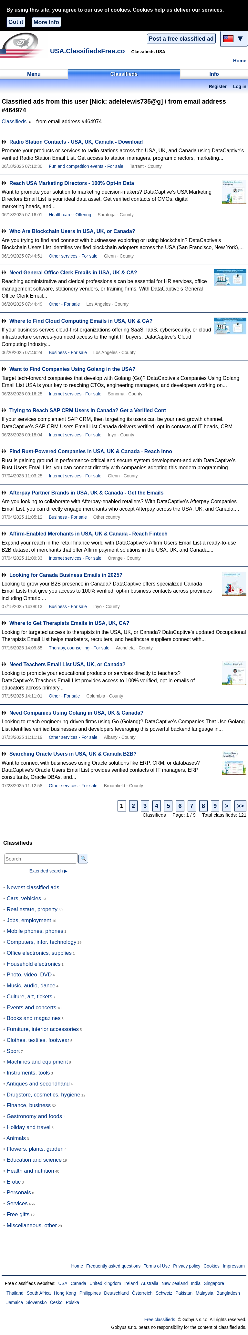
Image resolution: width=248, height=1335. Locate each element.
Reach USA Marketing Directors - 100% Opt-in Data (71, 183)
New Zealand (174, 1283)
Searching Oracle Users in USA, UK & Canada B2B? (73, 754)
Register (218, 86)
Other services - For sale (73, 256)
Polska (72, 1302)
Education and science (34, 1160)
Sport (13, 1051)
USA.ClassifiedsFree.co (87, 51)
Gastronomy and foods (34, 1116)
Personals (19, 1192)
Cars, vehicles (24, 898)
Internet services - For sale (75, 394)
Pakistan (183, 1293)
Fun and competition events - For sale (86, 166)
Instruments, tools (28, 1073)
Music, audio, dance (31, 986)
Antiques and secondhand (38, 1084)
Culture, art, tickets (29, 997)
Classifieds (14, 121)
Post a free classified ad (181, 39)
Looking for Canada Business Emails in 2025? (65, 575)
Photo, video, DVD (29, 975)
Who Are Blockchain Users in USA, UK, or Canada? (72, 231)
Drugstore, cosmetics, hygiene (43, 1095)
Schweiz (164, 1293)
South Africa (39, 1293)
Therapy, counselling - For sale (79, 648)
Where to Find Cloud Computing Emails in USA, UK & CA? (81, 321)
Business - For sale (68, 352)
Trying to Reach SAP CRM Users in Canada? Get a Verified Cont (87, 410)
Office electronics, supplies (39, 953)
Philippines (90, 1293)
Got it (15, 22)
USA (62, 1283)
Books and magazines (34, 1018)
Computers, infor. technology (42, 942)
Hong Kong (65, 1293)
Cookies (211, 1266)
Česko (56, 1302)
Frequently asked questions (113, 1266)
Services (17, 1203)
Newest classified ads (33, 887)
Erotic (14, 1182)
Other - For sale (64, 304)
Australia (150, 1283)
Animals (16, 1138)
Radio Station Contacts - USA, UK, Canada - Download (76, 142)
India (196, 1283)
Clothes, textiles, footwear (38, 1040)
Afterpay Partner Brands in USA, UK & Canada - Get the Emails (86, 492)
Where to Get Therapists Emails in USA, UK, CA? (69, 623)
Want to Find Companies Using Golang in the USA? (72, 369)
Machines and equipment (37, 1062)
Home (239, 60)
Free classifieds (159, 1319)
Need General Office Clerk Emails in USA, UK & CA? (73, 272)
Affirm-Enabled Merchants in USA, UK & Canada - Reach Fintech (88, 533)
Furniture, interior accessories (43, 1029)
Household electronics (34, 964)
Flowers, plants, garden (35, 1149)
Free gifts (18, 1214)
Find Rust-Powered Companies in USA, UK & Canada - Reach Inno (90, 451)
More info (46, 22)
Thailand (15, 1293)
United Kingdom (105, 1283)
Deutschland (116, 1293)
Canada (78, 1283)
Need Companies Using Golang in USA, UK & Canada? (76, 713)
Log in (239, 86)
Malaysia (204, 1293)
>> (240, 805)
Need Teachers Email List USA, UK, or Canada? (67, 664)
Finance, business (29, 1105)
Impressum (234, 1266)
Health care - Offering (70, 214)
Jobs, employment (29, 920)
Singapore (214, 1283)
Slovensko (36, 1302)
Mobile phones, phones (35, 931)
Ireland (131, 1283)
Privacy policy (186, 1266)
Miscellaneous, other (32, 1225)
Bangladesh (228, 1293)
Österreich (142, 1293)
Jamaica (14, 1302)
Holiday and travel (29, 1127)
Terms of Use (157, 1266)
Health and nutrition (30, 1171)
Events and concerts (32, 1007)
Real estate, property (32, 909)
